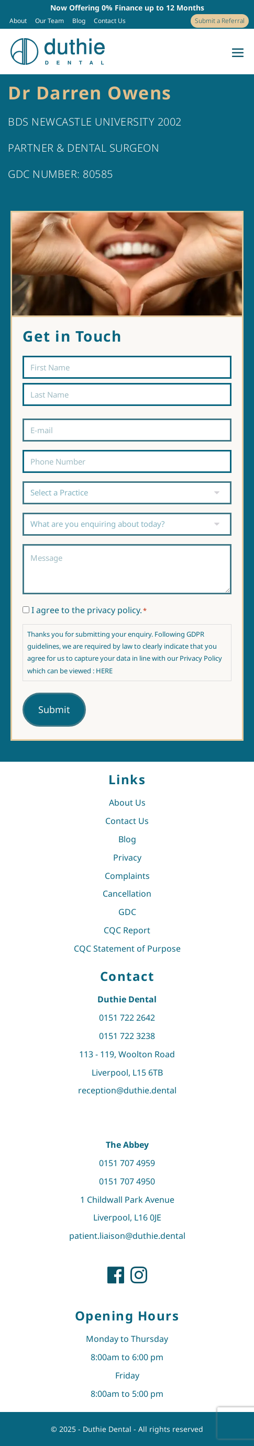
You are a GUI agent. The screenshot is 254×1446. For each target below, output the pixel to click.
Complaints (127, 876)
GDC (127, 912)
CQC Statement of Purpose (127, 948)
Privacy (127, 857)
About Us (127, 802)
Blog (78, 20)
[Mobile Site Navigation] (238, 52)
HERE (104, 670)
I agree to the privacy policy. (89, 610)
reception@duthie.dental (127, 1090)
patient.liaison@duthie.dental (127, 1235)
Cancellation (127, 893)
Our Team (49, 20)
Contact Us (110, 20)
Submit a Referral (220, 20)
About (18, 20)
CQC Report (127, 930)
